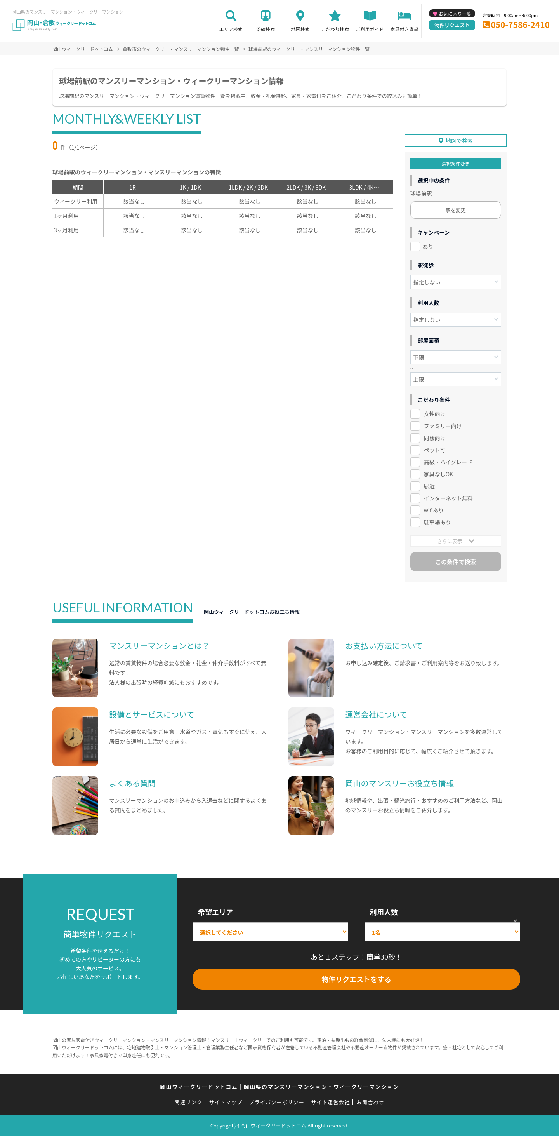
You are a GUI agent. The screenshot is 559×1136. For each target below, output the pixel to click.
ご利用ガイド (370, 29)
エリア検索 (231, 29)
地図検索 (300, 29)
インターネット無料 (448, 498)
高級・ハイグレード (448, 462)
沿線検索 (265, 29)
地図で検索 (459, 141)
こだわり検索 (335, 29)
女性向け (435, 414)
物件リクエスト (452, 25)
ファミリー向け (443, 426)
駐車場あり (437, 522)
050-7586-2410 (520, 24)
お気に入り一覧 (455, 13)
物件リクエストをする (356, 979)
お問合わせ (371, 1101)
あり (428, 246)
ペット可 (435, 450)
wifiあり (434, 510)
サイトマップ (226, 1101)
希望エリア (215, 912)
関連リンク (189, 1101)
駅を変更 (456, 210)
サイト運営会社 (330, 1101)
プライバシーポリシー (276, 1101)
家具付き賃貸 (404, 29)
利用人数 (384, 912)
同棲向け (435, 438)
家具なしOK (438, 474)
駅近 (429, 486)
